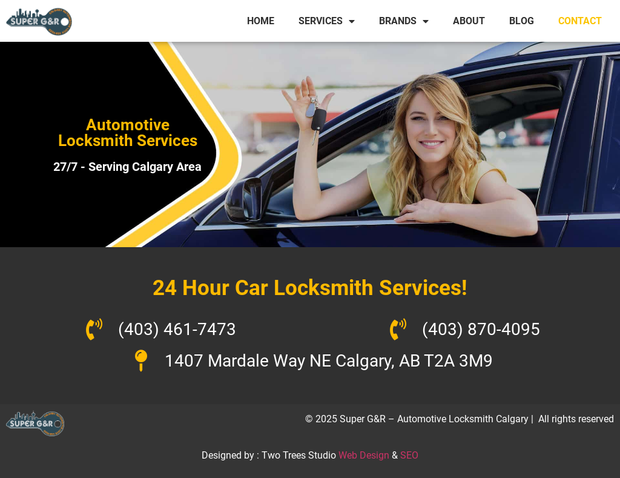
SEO (409, 455)
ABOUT (469, 21)
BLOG (521, 21)
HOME (260, 21)
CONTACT (580, 21)
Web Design (363, 455)
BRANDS (404, 21)
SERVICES (326, 21)
